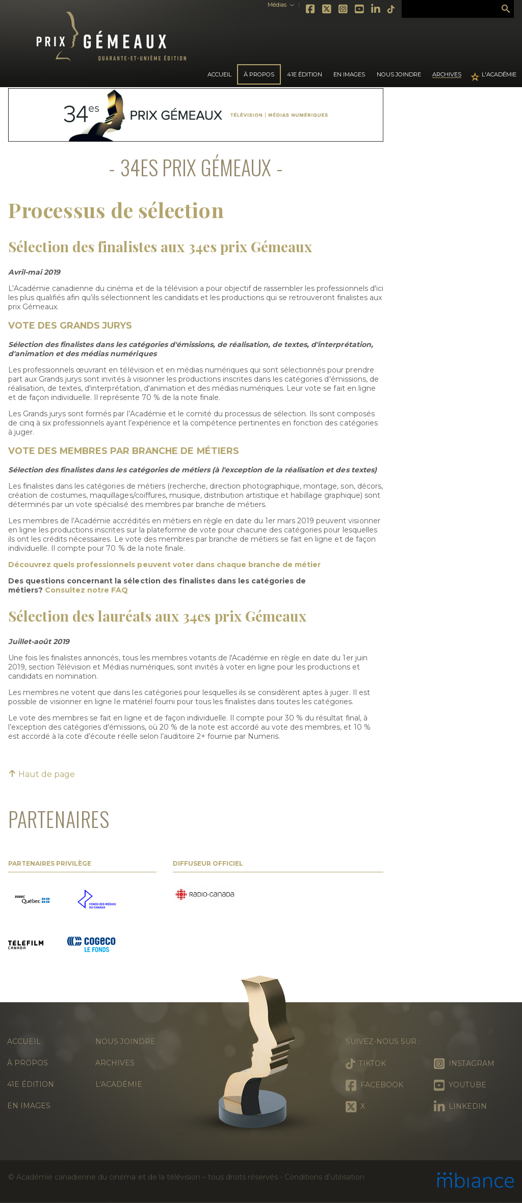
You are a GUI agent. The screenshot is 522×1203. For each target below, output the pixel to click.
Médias (277, 5)
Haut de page (41, 774)
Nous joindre (399, 74)
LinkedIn (376, 9)
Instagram (343, 9)
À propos (27, 1062)
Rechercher (506, 9)
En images (349, 74)
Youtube (360, 9)
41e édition (31, 1084)
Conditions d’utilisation (324, 1177)
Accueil (219, 74)
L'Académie (499, 74)
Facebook (311, 9)
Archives (446, 74)
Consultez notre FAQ (86, 590)
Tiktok (391, 9)
